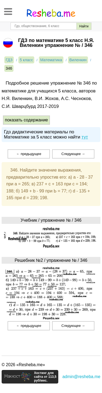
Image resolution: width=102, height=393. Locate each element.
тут (84, 137)
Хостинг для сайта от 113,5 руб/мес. (45, 376)
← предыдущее (28, 154)
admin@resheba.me (81, 376)
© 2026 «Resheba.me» (23, 364)
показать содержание (26, 120)
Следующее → (73, 154)
